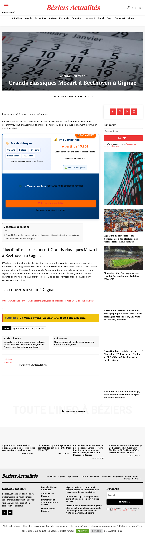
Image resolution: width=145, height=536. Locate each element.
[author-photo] (11, 453)
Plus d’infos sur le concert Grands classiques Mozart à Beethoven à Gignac (43, 235)
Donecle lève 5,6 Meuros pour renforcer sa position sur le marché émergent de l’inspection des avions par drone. (24, 344)
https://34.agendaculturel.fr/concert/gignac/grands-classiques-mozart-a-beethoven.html (48, 301)
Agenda (65, 76)
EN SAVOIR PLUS (113, 531)
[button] (9, 13)
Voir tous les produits (50, 203)
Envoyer (123, 138)
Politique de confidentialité (123, 510)
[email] (123, 131)
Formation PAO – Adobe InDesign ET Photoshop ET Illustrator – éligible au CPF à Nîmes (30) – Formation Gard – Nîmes (123, 355)
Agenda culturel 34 (23, 328)
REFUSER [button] (96, 531)
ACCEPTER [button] (82, 531)
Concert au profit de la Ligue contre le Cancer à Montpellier (74, 343)
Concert (40, 328)
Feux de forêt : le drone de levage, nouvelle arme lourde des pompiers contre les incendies (122, 394)
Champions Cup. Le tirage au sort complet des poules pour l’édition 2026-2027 (121, 276)
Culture (79, 76)
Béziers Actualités (63, 96)
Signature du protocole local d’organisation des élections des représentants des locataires (121, 238)
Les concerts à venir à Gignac (20, 238)
